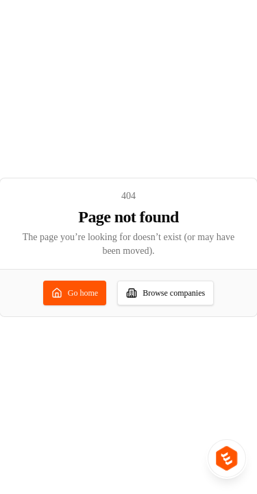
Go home (74, 292)
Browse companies (165, 292)
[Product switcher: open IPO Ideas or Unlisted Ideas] (227, 458)
